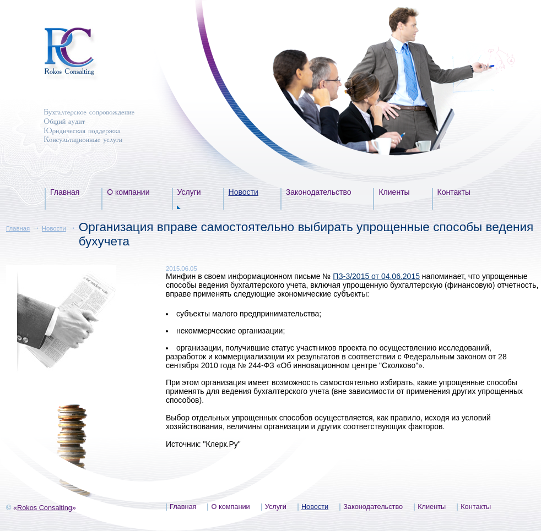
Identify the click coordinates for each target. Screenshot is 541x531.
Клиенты (393, 192)
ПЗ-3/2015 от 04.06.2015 (376, 276)
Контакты (453, 192)
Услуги (189, 192)
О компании (128, 192)
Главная (64, 192)
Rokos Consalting (44, 507)
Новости (243, 192)
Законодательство (318, 192)
